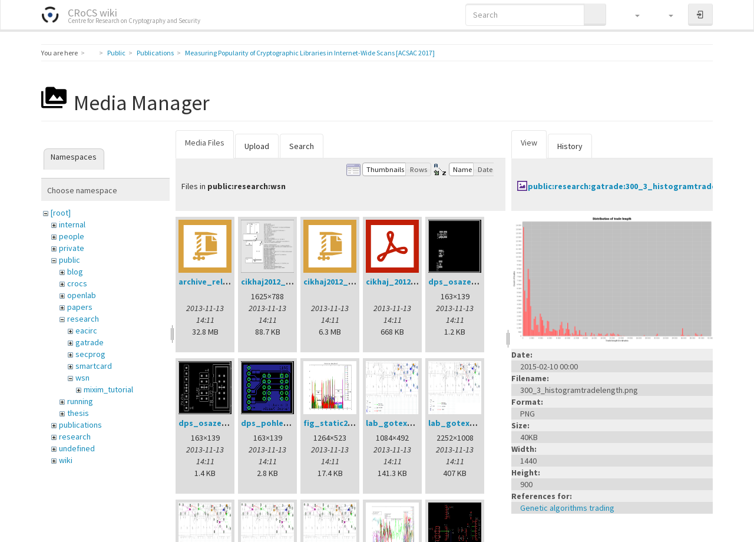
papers (79, 307)
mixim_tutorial (108, 389)
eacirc (86, 330)
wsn (82, 377)
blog (75, 271)
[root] (61, 212)
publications (80, 424)
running (80, 401)
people (71, 236)
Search (301, 146)
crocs (77, 283)
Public (116, 52)
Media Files (204, 142)
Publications (155, 52)
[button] (632, 14)
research (83, 318)
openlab (81, 295)
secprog (90, 354)
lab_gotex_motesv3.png (477, 423)
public (69, 260)
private (71, 248)
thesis (78, 413)
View (529, 142)
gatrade (89, 342)
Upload (256, 146)
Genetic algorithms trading (567, 508)
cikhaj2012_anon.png (282, 281)
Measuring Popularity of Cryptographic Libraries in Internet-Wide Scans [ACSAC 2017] (310, 52)
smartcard (93, 366)
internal (72, 224)
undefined (77, 448)
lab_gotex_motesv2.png (415, 423)
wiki (65, 460)
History (570, 146)
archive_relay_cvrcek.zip (227, 281)
